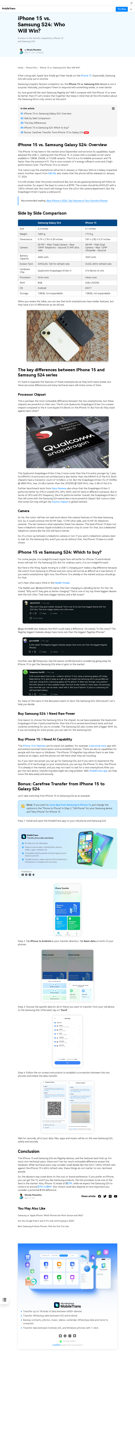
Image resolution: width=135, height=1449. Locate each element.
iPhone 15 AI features (34, 745)
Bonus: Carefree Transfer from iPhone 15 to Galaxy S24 (53, 132)
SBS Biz (52, 173)
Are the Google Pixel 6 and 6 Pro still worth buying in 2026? (46, 1221)
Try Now (122, 9)
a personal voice (97, 745)
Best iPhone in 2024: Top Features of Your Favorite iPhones (76, 200)
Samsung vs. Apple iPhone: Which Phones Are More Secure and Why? (50, 1215)
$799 (69, 1183)
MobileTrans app (98, 770)
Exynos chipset (60, 501)
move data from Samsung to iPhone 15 (70, 805)
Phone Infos (31, 68)
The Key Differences (35, 123)
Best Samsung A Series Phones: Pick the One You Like (43, 1226)
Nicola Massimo (34, 50)
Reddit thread (62, 582)
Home (20, 68)
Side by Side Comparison (37, 118)
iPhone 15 (86, 75)
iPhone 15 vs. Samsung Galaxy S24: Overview (47, 113)
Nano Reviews (59, 488)
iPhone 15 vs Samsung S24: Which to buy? (46, 127)
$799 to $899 (45, 1186)
